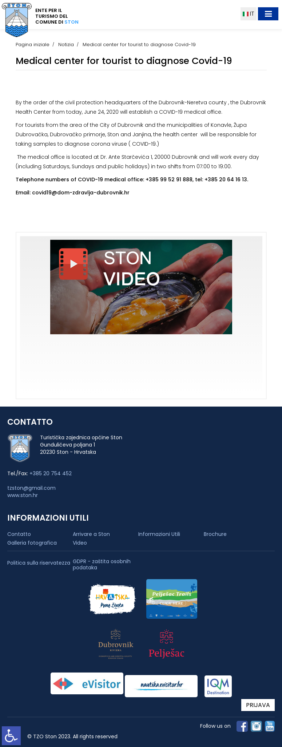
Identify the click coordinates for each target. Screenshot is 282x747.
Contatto (19, 534)
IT (248, 13)
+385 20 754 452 (50, 473)
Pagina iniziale (32, 44)
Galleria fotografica (32, 542)
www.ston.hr (22, 495)
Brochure (215, 534)
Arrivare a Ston (91, 534)
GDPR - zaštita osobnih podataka (102, 564)
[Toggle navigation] (268, 13)
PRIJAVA (258, 705)
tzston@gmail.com (31, 488)
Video (80, 542)
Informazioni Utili (159, 534)
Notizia (66, 44)
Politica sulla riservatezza (38, 563)
